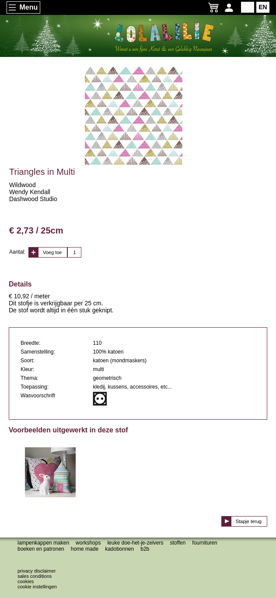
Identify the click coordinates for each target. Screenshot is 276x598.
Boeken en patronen (40, 549)
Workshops (88, 543)
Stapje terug (249, 521)
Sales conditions (34, 576)
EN (263, 7)
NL (248, 7)
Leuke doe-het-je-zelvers (135, 543)
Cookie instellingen (37, 586)
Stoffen (178, 543)
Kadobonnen (119, 549)
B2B (144, 549)
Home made (84, 549)
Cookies (25, 581)
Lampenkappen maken (43, 543)
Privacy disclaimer (36, 570)
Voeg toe (52, 252)
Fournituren (204, 543)
